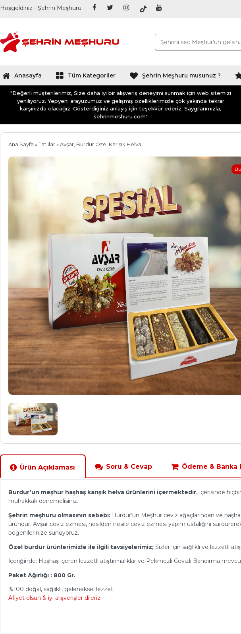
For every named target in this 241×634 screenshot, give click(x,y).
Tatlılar (47, 144)
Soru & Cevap (123, 466)
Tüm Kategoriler (86, 77)
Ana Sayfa (21, 144)
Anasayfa (22, 77)
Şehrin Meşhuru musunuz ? (175, 77)
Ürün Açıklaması (42, 467)
